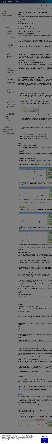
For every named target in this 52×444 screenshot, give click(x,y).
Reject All (44, 440)
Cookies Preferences (44, 437)
